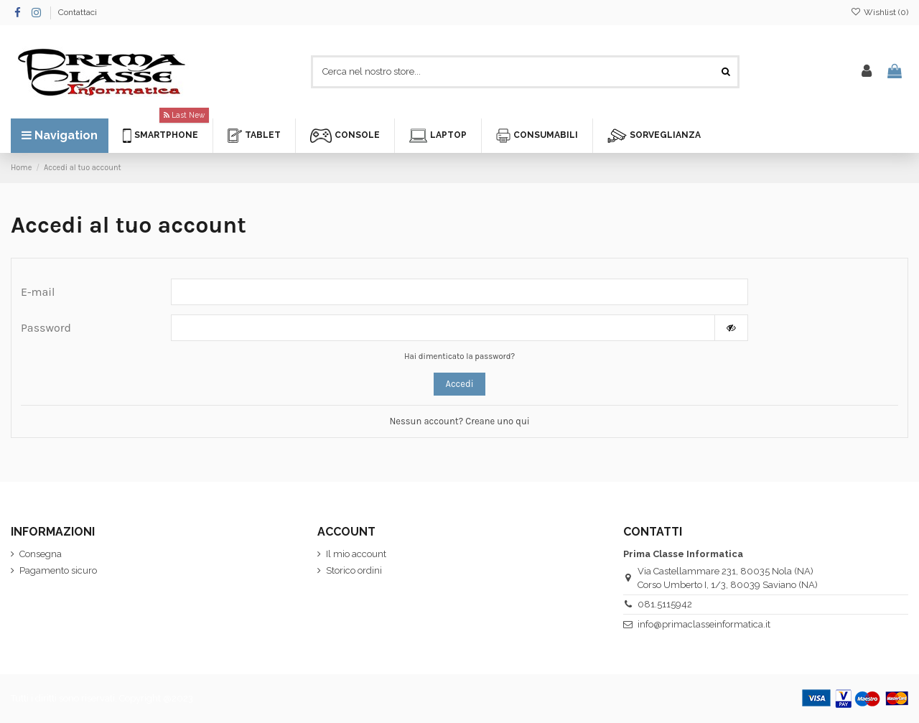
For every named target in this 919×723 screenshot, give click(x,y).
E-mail (38, 292)
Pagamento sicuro (58, 570)
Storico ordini (354, 570)
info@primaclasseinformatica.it (704, 624)
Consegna (40, 554)
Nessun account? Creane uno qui (459, 421)
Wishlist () (879, 12)
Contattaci (77, 12)
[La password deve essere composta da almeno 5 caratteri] (443, 327)
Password (46, 328)
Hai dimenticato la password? (459, 356)
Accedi (459, 383)
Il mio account (356, 554)
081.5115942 (665, 604)
